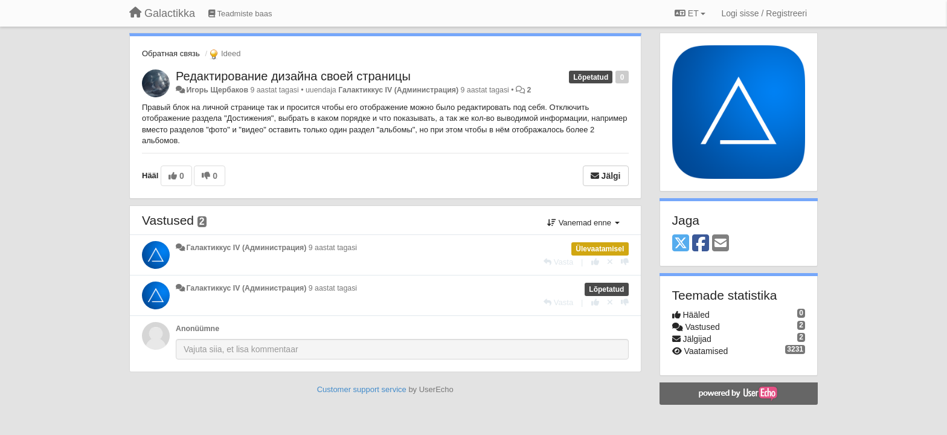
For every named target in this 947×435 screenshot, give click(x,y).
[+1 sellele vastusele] (595, 261)
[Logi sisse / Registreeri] (764, 13)
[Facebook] (700, 243)
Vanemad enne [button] (583, 222)
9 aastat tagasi (333, 247)
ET (690, 13)
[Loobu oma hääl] (610, 261)
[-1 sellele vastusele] (625, 261)
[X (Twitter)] (680, 243)
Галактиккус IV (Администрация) (398, 90)
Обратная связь (171, 53)
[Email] (720, 243)
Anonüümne (197, 328)
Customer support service (361, 389)
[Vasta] (558, 261)
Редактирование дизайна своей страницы (293, 76)
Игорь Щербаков (217, 90)
